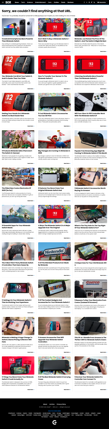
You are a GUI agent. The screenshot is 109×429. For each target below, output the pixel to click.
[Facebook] (84, 2)
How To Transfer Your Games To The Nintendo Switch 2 (52, 77)
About (45, 404)
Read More (30, 51)
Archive (52, 404)
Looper (99, 413)
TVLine (51, 416)
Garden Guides (47, 413)
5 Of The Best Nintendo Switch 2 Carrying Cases (54, 378)
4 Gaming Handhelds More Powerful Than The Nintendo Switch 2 (89, 77)
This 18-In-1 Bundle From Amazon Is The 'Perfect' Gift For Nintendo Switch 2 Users (90, 339)
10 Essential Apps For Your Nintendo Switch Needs (16, 226)
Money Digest (21, 415)
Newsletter (102, 2)
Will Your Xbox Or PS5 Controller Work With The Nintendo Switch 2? (90, 114)
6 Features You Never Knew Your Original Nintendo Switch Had (51, 189)
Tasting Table (79, 415)
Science (30, 2)
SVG (73, 415)
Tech (23, 2)
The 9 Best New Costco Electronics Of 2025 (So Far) (16, 189)
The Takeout (44, 416)
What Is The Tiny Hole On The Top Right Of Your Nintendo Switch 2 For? (90, 227)
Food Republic (37, 413)
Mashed (14, 415)
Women (57, 416)
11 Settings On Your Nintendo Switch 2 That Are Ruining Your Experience (16, 301)
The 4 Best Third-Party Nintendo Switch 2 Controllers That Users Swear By (17, 264)
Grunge (59, 413)
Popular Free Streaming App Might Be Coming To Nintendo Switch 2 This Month (91, 152)
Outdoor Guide (37, 415)
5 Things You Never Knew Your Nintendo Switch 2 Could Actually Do (18, 378)
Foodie (30, 413)
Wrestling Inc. (64, 416)
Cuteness (18, 413)
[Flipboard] (91, 2)
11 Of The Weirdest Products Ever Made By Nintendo (53, 264)
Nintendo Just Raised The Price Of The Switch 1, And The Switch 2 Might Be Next (90, 40)
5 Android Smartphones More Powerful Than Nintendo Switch (17, 40)
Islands (87, 413)
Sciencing (53, 415)
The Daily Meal (88, 415)
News (17, 2)
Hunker (82, 413)
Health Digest (66, 413)
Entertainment (40, 2)
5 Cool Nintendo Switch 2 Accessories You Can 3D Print (53, 114)
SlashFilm (60, 415)
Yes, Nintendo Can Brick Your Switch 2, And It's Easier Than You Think (17, 77)
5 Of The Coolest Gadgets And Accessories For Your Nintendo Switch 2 (53, 301)
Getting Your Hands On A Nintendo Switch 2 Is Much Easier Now (15, 114)
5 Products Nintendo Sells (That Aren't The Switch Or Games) (17, 152)
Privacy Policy (61, 404)
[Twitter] (86, 2)
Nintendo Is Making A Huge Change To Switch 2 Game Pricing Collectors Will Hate (17, 339)
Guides (56, 2)
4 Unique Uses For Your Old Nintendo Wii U (90, 264)
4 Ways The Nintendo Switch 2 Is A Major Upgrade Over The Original (54, 226)
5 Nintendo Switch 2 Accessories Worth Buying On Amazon (90, 189)
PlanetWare (46, 415)
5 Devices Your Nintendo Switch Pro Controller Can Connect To (89, 378)
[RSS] (94, 2)
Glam (53, 413)
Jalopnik (93, 413)
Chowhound (11, 413)
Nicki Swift (29, 415)
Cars (49, 2)
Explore (25, 413)
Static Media (46, 407)
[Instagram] (89, 2)
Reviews (71, 2)
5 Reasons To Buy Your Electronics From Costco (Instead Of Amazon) (90, 301)
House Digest (74, 413)
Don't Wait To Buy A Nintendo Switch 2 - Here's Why (53, 40)
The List (95, 415)
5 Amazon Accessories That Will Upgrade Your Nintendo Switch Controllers (51, 339)
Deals (63, 2)
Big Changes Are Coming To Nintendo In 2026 (54, 152)
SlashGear (67, 415)
